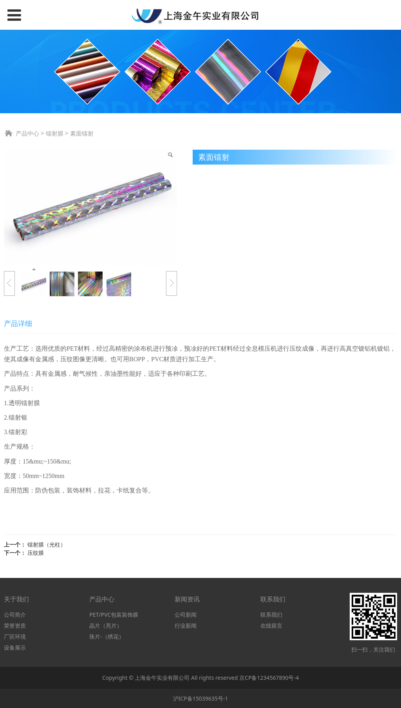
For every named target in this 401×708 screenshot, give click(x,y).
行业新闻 (186, 625)
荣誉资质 (15, 625)
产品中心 (27, 133)
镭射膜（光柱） (46, 544)
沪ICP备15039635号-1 (200, 698)
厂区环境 (15, 636)
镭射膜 (54, 133)
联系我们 (271, 614)
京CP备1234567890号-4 (269, 677)
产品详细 (18, 323)
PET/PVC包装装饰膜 (113, 614)
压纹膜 (35, 552)
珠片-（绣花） (106, 636)
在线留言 (271, 625)
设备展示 (15, 647)
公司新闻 (186, 614)
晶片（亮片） (105, 625)
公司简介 (15, 614)
